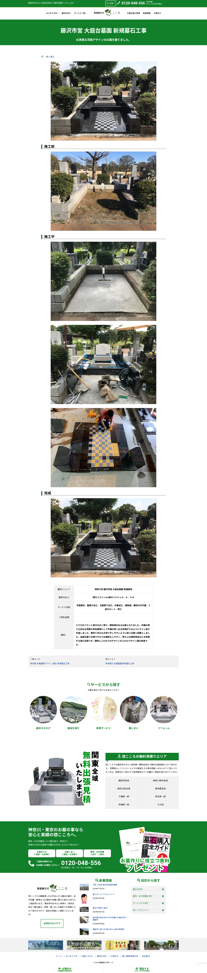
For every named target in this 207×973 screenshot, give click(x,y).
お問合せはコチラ (52, 923)
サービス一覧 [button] (80, 13)
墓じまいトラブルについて (104, 894)
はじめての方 (71, 956)
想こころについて (141, 910)
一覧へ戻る (49, 57)
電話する (142, 968)
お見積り (111, 3)
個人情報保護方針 (130, 956)
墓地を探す (66, 13)
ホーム (59, 956)
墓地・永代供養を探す (143, 896)
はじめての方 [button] (52, 13)
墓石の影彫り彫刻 (100, 908)
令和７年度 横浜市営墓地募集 (105, 885)
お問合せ (157, 13)
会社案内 (146, 956)
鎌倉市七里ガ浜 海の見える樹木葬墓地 (108, 929)
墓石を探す (138, 889)
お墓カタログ (87, 956)
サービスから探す (141, 903)
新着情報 (146, 13)
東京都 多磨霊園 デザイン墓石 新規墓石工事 (49, 663)
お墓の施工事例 (133, 13)
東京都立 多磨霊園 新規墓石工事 (119, 663)
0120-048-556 (133, 3)
